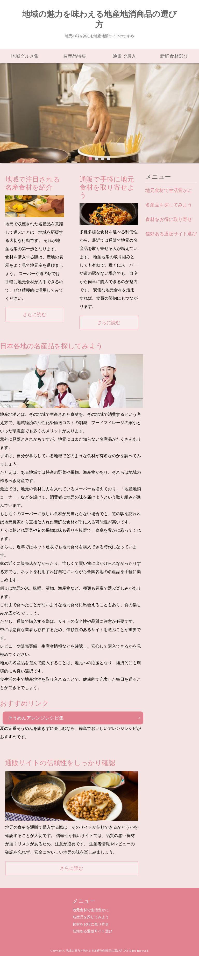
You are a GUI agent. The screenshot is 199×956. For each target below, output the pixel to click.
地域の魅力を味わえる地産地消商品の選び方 (99, 19)
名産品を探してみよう (168, 204)
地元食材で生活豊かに (168, 190)
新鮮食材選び (174, 56)
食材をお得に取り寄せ (168, 219)
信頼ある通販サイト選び (171, 233)
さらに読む (34, 314)
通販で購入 (124, 56)
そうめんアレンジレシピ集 (36, 718)
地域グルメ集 (25, 56)
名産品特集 (74, 56)
